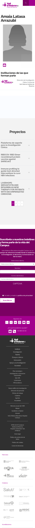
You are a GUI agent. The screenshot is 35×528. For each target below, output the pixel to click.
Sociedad (17, 365)
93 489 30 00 (21, 331)
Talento (17, 355)
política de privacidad (25, 295)
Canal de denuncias (17, 446)
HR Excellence (17, 383)
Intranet (17, 413)
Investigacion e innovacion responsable (17, 374)
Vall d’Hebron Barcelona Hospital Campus (17, 416)
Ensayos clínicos (17, 357)
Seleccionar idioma (17, 261)
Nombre (17, 268)
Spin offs (17, 378)
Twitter (6, 322)
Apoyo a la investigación (17, 363)
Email (4, 65)
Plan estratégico (17, 371)
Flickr (28, 322)
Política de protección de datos (17, 438)
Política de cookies (17, 442)
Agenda (17, 398)
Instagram (19, 322)
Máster (17, 408)
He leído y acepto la (18, 295)
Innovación (17, 360)
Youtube (23, 322)
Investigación (17, 352)
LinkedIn (15, 322)
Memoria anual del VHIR (17, 406)
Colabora (17, 395)
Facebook (11, 322)
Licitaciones (17, 380)
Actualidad (17, 400)
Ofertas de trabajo (17, 393)
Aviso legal (17, 434)
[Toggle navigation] (32, 3)
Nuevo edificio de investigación (18, 388)
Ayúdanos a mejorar (17, 411)
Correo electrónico (17, 276)
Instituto (17, 349)
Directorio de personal (17, 390)
